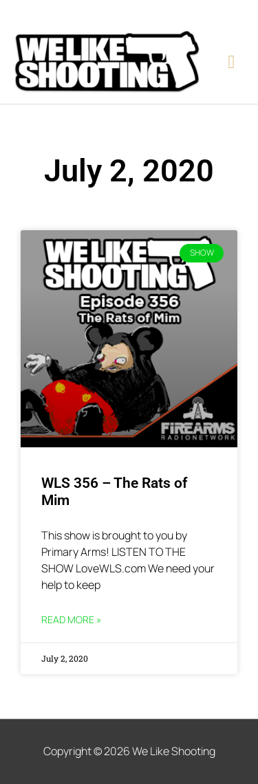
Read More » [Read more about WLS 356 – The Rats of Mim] (71, 619)
